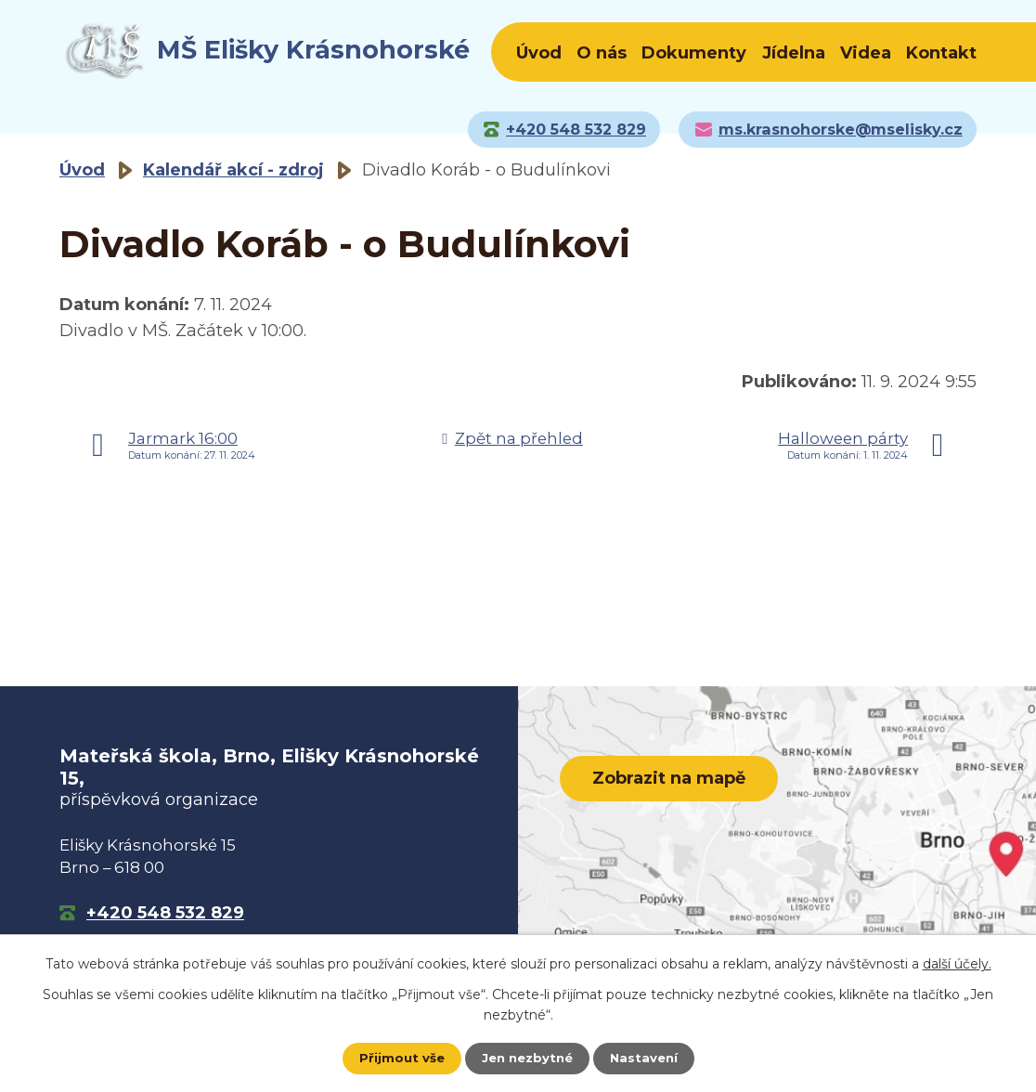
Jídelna (793, 53)
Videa (865, 53)
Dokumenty (693, 53)
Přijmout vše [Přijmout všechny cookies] (397, 1057)
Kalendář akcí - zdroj (233, 170)
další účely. (957, 962)
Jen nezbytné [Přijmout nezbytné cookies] (527, 1057)
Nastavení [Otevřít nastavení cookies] (648, 1057)
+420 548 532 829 (165, 913)
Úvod (539, 53)
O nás (601, 53)
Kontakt (941, 53)
